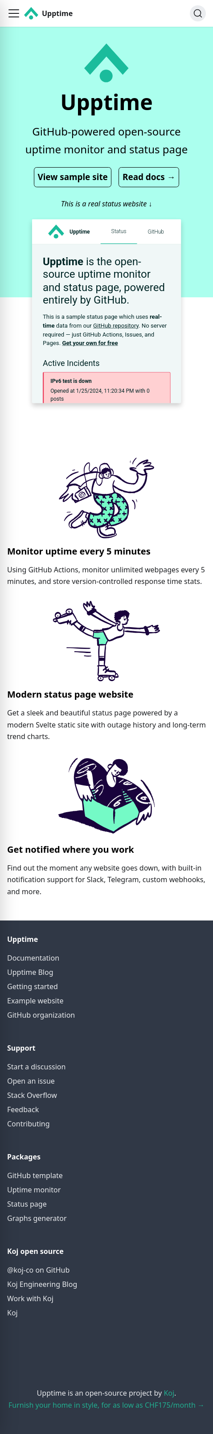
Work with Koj (30, 1298)
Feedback (23, 1109)
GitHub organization (41, 1015)
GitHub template (35, 1175)
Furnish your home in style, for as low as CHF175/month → (106, 1405)
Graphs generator (37, 1218)
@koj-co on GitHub (38, 1270)
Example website (35, 1001)
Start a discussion (36, 1067)
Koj (12, 1313)
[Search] (198, 13)
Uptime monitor (34, 1190)
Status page (27, 1204)
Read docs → (149, 177)
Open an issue (31, 1081)
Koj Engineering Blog (42, 1284)
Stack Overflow (32, 1095)
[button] (13, 13)
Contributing (28, 1124)
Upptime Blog (30, 972)
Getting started (32, 986)
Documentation (33, 958)
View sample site (72, 177)
